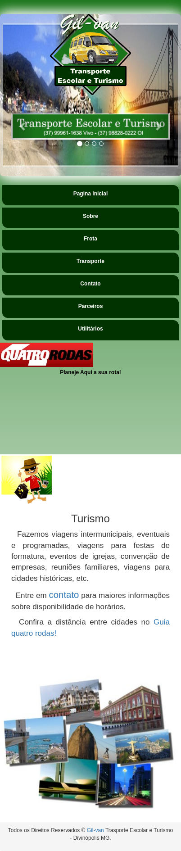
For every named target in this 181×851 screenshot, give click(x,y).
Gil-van (95, 830)
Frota (90, 238)
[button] (23, 126)
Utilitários (90, 329)
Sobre (90, 216)
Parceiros (90, 306)
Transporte (90, 261)
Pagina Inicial (90, 193)
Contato (90, 284)
